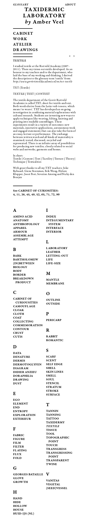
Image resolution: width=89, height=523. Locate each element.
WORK (20, 39)
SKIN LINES (54, 372)
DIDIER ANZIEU (25, 372)
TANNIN (52, 411)
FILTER (18, 446)
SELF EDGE (54, 364)
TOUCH (51, 445)
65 (43, 194)
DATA (17, 353)
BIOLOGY (20, 267)
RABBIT (52, 336)
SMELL (51, 375)
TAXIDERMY (55, 422)
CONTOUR (21, 329)
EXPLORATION (24, 415)
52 (38, 194)
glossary (20, 5)
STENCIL (52, 383)
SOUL (50, 379)
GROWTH (20, 482)
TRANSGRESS (56, 449)
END (16, 407)
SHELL (51, 368)
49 (33, 194)
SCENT (51, 360)
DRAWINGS (25, 50)
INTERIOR (53, 232)
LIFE (49, 259)
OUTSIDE (53, 304)
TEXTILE (52, 426)
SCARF (51, 356)
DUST (17, 383)
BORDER (19, 275)
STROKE (52, 391)
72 (53, 194)
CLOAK (18, 310)
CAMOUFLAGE (24, 306)
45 (28, 194)
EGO (16, 400)
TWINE (51, 464)
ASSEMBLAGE (23, 235)
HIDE (17, 502)
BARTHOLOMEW (25, 259)
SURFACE (53, 394)
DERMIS (19, 361)
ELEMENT (20, 403)
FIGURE (19, 439)
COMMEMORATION (28, 325)
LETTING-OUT (57, 256)
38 (23, 194)
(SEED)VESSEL (56, 488)
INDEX (51, 216)
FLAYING (20, 450)
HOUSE (18, 510)
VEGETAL (53, 484)
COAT (17, 318)
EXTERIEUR (22, 419)
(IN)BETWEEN (23, 263)
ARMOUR (20, 232)
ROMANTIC (54, 340)
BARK (17, 256)
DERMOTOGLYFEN (27, 364)
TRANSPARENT (57, 460)
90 (58, 194)
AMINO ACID (23, 216)
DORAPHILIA (23, 376)
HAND (17, 498)
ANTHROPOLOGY (26, 224)
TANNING (53, 415)
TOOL (50, 434)
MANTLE (52, 280)
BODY (17, 271)
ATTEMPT (20, 239)
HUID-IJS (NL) (23, 513)
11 (18, 194)
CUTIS (18, 337)
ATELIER (22, 45)
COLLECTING (23, 321)
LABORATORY (56, 248)
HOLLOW (20, 506)
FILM (17, 443)
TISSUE (51, 430)
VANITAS (52, 480)
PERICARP (53, 320)
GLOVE (18, 478)
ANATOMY (21, 220)
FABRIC (18, 435)
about (70, 5)
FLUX (17, 454)
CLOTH (18, 314)
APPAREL (20, 228)
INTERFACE (55, 228)
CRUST (18, 333)
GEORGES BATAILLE (28, 474)
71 (48, 194)
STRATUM (53, 387)
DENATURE (21, 357)
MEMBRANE (55, 283)
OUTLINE (53, 300)
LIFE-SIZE (53, 263)
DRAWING (21, 380)
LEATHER (53, 252)
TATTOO (52, 418)
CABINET (23, 34)
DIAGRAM (20, 368)
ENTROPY (20, 411)
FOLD (17, 458)
